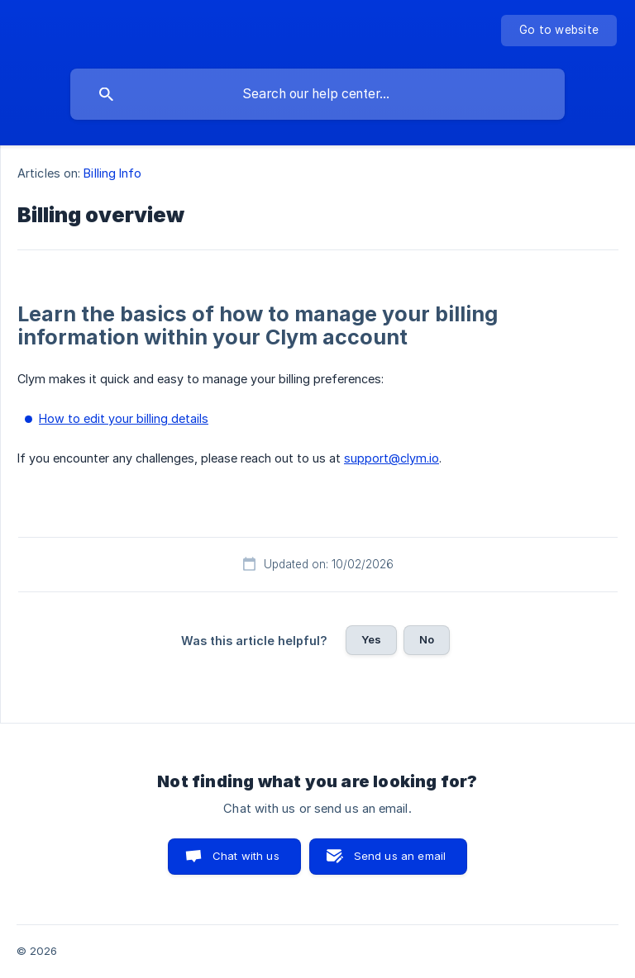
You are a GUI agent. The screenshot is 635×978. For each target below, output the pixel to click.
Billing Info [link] (112, 173)
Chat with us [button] (245, 855)
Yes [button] (371, 639)
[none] (559, 30)
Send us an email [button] (400, 855)
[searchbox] (317, 94)
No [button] (426, 639)
